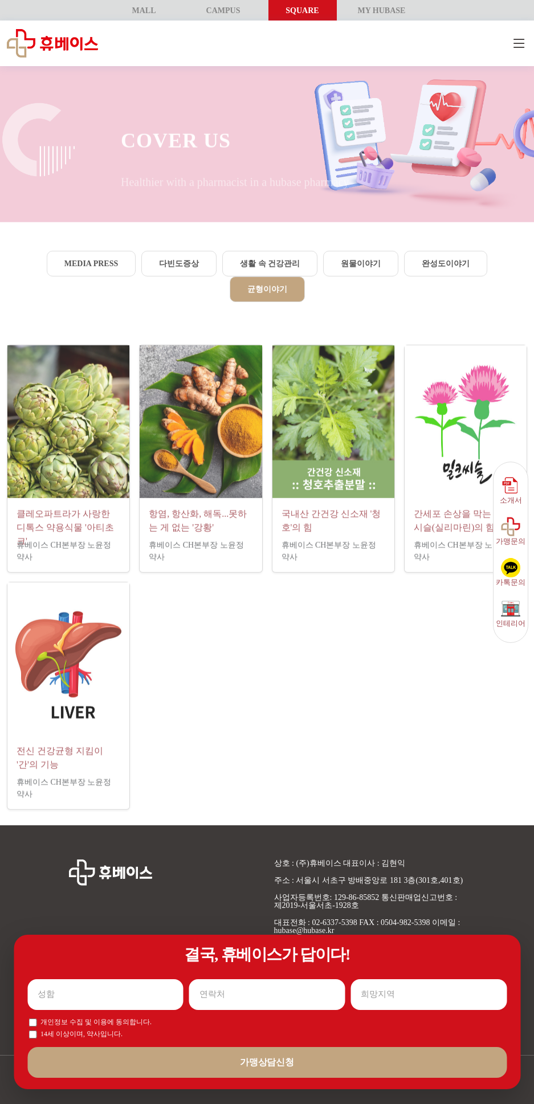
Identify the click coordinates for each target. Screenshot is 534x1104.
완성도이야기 (446, 263)
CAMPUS (223, 10)
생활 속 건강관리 (270, 263)
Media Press (91, 263)
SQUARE (302, 10)
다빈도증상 (179, 263)
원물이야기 (361, 263)
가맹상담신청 (267, 1062)
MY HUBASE (382, 10)
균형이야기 (267, 289)
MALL (144, 10)
